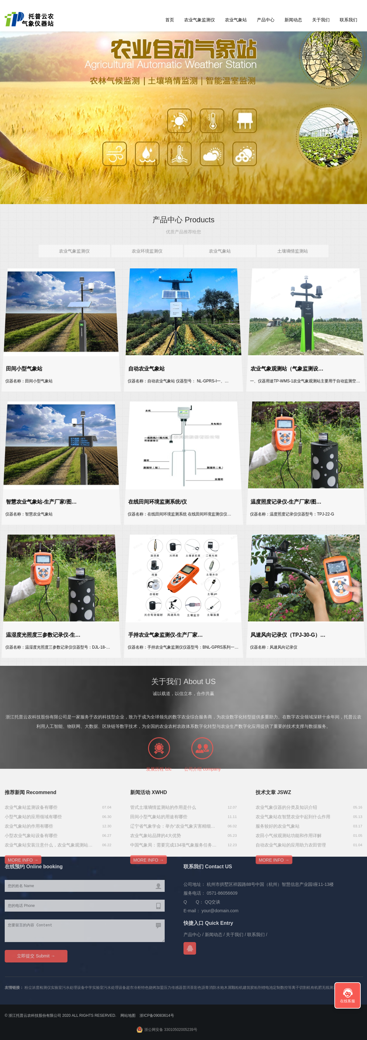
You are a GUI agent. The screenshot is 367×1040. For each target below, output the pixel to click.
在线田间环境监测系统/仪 (160, 498)
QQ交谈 (213, 901)
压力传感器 (173, 987)
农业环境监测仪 (147, 256)
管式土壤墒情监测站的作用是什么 (163, 838)
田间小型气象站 (27, 365)
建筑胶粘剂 (252, 987)
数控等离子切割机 (295, 987)
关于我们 (321, 19)
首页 (169, 19)
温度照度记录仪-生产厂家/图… (287, 498)
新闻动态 (293, 19)
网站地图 (128, 1015)
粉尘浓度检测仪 (37, 987)
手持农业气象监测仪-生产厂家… (167, 631)
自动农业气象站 (149, 365)
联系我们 (348, 19)
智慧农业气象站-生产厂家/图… (43, 498)
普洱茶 (188, 987)
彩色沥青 (201, 987)
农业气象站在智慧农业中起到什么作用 (293, 847)
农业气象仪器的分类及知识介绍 (286, 838)
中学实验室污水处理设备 (105, 987)
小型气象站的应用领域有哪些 (33, 847)
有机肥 (316, 987)
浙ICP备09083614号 (157, 1015)
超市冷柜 (133, 987)
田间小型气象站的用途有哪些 (158, 847)
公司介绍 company (202, 794)
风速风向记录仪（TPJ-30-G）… (289, 631)
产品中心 (265, 19)
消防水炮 (216, 987)
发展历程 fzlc (159, 794)
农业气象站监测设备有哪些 (31, 838)
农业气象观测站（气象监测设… (288, 365)
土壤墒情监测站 (292, 256)
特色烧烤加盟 (152, 987)
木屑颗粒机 (233, 987)
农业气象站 (236, 19)
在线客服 (347, 1001)
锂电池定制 (271, 987)
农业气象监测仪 (199, 19)
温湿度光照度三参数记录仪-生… (44, 631)
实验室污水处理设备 (68, 987)
